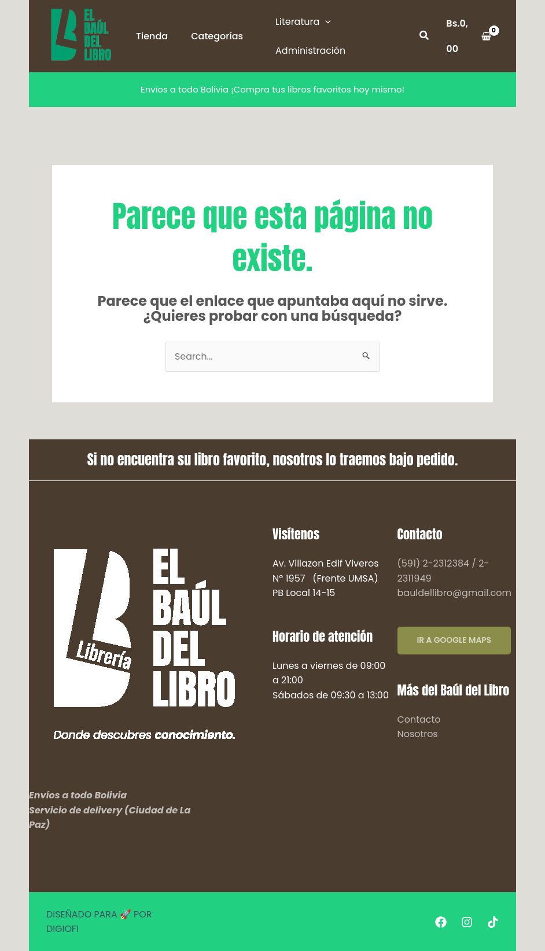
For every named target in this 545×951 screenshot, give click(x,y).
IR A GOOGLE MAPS (454, 640)
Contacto (419, 719)
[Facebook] (441, 922)
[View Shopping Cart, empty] (468, 36)
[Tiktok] (493, 922)
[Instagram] (467, 922)
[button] (424, 36)
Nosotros (417, 734)
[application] (325, 21)
